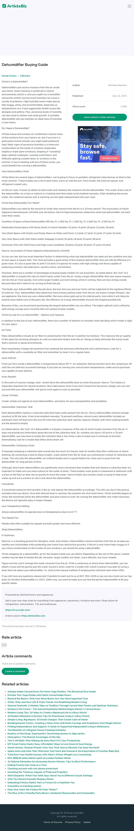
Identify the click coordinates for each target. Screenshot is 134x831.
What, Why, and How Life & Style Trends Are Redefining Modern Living (47, 702)
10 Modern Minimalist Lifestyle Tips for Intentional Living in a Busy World (48, 716)
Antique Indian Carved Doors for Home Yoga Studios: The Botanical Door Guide (52, 691)
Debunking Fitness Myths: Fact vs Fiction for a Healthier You (41, 782)
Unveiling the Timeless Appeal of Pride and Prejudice (38, 772)
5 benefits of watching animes (24, 786)
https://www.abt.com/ (17, 610)
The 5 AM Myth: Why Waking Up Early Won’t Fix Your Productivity (44, 740)
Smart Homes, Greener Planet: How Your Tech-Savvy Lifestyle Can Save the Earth (53, 747)
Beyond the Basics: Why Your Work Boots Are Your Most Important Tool (48, 698)
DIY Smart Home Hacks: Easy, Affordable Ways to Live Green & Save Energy (50, 744)
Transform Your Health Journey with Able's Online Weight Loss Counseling (49, 754)
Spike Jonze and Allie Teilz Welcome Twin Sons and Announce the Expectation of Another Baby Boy (63, 751)
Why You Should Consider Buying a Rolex (31, 779)
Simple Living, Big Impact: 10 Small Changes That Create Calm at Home (48, 719)
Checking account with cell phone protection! (33, 768)
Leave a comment (15, 671)
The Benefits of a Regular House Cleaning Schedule (37, 730)
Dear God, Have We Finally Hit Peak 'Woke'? (32, 789)
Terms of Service (53, 822)
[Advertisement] (67, 35)
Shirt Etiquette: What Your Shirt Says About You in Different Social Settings (50, 775)
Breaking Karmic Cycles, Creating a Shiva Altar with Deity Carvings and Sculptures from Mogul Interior (64, 723)
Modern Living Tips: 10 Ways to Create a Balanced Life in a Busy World (47, 712)
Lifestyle (25, 75)
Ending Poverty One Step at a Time (27, 765)
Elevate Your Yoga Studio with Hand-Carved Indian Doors (39, 695)
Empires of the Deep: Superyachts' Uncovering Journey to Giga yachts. (46, 733)
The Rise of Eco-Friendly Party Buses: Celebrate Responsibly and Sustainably (51, 793)
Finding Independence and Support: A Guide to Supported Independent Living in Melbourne (58, 726)
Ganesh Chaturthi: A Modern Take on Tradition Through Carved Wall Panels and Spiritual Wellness (63, 705)
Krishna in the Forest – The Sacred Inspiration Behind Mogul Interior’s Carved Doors (54, 709)
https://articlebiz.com (33, 615)
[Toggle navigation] (129, 6)
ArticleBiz (12, 6)
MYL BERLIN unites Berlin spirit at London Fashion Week (39, 758)
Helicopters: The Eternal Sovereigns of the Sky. (34, 737)
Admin (86, 822)
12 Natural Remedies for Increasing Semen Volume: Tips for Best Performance (52, 761)
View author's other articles (99, 117)
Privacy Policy (72, 822)
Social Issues (9, 75)
